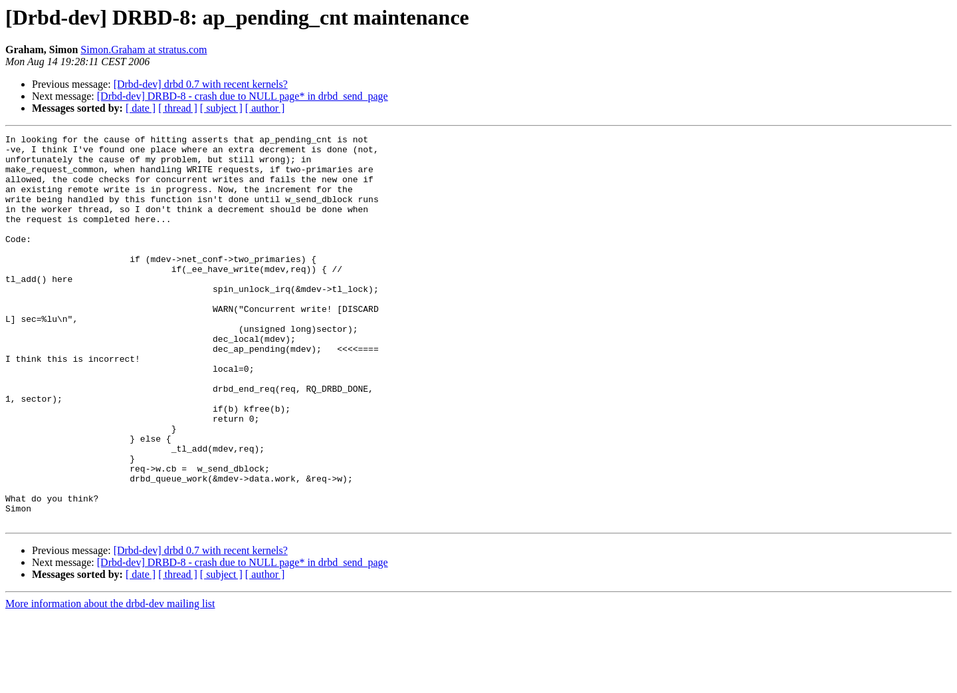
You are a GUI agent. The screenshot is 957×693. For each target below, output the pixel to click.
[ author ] (265, 108)
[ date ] (141, 108)
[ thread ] (177, 108)
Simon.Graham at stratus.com (143, 49)
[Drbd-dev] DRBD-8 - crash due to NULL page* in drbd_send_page (242, 96)
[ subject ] (221, 108)
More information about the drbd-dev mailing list (110, 681)
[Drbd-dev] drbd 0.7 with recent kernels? (201, 84)
